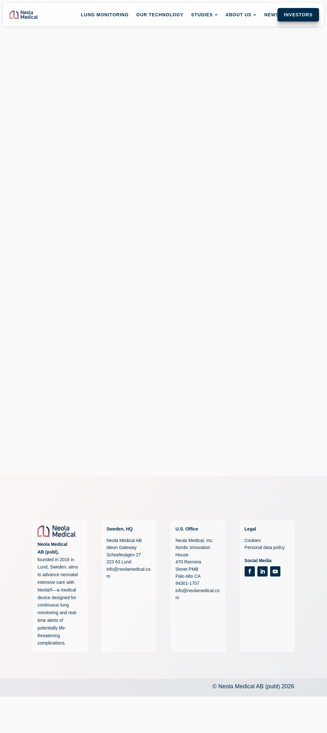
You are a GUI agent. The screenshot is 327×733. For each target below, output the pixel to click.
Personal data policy (265, 547)
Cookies (253, 540)
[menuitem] (105, 15)
